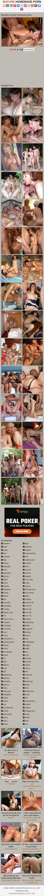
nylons (27, 586)
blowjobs (6, 589)
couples (5, 622)
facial (4, 655)
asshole (5, 557)
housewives (7, 708)
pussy (26, 635)
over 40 (27, 606)
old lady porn (29, 589)
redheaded (28, 642)
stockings (28, 681)
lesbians (27, 547)
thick (26, 688)
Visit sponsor (29, 50)
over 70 (27, 616)
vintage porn (29, 711)
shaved (27, 658)
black (4, 583)
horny (4, 701)
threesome (28, 691)
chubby (5, 609)
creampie (6, 626)
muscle (27, 570)
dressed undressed (10, 639)
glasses (5, 678)
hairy (4, 688)
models (27, 563)
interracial (6, 714)
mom (26, 566)
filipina (5, 665)
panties (27, 619)
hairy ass (6, 691)
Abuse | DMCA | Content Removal (16, 888)
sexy (26, 655)
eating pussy (7, 642)
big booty (6, 573)
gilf (3, 672)
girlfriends (6, 675)
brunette (5, 603)
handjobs (6, 695)
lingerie (27, 550)
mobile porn (29, 560)
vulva (26, 714)
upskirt (27, 704)
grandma (6, 681)
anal (4, 547)
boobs (4, 593)
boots (4, 596)
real (25, 639)
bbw (4, 560)
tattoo (26, 685)
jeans (4, 717)
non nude (28, 580)
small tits (27, 675)
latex (4, 721)
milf (25, 557)
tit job (26, 695)
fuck (4, 668)
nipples (27, 576)
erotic (4, 649)
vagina (27, 708)
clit (3, 616)
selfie (26, 649)
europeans (6, 652)
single (26, 665)
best (4, 570)
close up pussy (8, 619)
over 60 (27, 612)
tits (25, 698)
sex (25, 652)
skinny (26, 668)
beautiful (5, 566)
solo (26, 678)
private (27, 632)
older (26, 596)
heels (4, 698)
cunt (4, 632)
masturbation (29, 553)
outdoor (27, 599)
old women (28, 593)
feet (3, 662)
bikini (4, 580)
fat (3, 658)
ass (3, 553)
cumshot (5, 629)
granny (5, 685)
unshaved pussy (31, 701)
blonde (5, 586)
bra (3, 599)
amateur (5, 543)
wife (25, 721)
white (26, 717)
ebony (4, 645)
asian (4, 550)
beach (4, 563)
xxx (25, 724)
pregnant (28, 629)
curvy (4, 635)
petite (26, 626)
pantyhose (28, 622)
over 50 (27, 609)
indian (4, 711)
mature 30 (28, 603)
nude (26, 583)
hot (3, 704)
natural (27, 573)
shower (27, 662)
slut (25, 672)
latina (4, 724)
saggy (26, 645)
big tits (5, 576)
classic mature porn (10, 612)
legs (26, 543)
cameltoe (6, 606)
